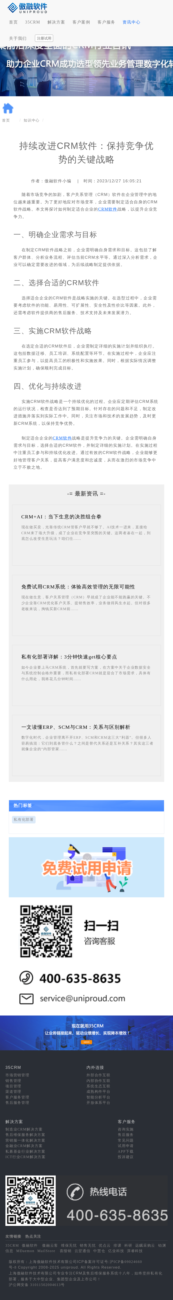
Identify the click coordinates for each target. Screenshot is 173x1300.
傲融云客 (50, 1245)
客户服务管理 (17, 1097)
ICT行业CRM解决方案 (25, 1157)
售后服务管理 (17, 1103)
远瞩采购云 (145, 1245)
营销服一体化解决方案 (25, 1140)
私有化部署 (24, 819)
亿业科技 (116, 1251)
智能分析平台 (98, 1097)
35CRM (32, 22)
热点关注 (33, 1236)
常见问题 (126, 1140)
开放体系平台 (98, 1103)
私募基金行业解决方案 (25, 1151)
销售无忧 (88, 1245)
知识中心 (32, 120)
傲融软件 (30, 1245)
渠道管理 (13, 1091)
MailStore (46, 1251)
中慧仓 (99, 1251)
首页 (13, 22)
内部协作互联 (98, 1081)
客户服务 (106, 22)
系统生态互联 (98, 1086)
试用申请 (126, 1146)
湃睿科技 (135, 1251)
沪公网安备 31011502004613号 (37, 1285)
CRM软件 (107, 209)
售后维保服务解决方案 (25, 1135)
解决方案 (56, 22)
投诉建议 (126, 1157)
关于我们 (18, 38)
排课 (118, 1245)
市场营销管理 (17, 1075)
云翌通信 (83, 1251)
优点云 (105, 1245)
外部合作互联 (98, 1075)
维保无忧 (69, 1245)
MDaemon (25, 1251)
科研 (128, 1245)
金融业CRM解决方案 (24, 1146)
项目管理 (13, 1086)
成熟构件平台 (98, 1091)
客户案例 (81, 22)
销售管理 (13, 1081)
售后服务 (126, 1135)
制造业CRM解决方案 (24, 1129)
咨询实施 (126, 1129)
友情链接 (13, 1236)
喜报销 (66, 1251)
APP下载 (126, 1151)
